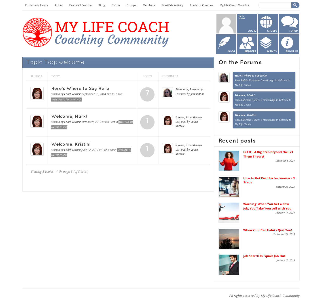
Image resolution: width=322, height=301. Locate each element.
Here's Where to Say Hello (80, 89)
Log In (252, 30)
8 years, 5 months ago (189, 145)
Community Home (36, 5)
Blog (102, 5)
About (59, 5)
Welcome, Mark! (69, 116)
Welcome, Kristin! (70, 144)
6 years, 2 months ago (189, 117)
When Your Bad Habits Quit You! (267, 230)
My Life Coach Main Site (234, 5)
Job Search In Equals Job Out (264, 256)
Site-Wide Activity (172, 5)
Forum (116, 5)
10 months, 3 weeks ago (190, 89)
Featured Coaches (80, 5)
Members (149, 5)
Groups (131, 5)
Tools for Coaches (201, 5)
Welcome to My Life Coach (66, 99)
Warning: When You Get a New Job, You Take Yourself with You (267, 206)
